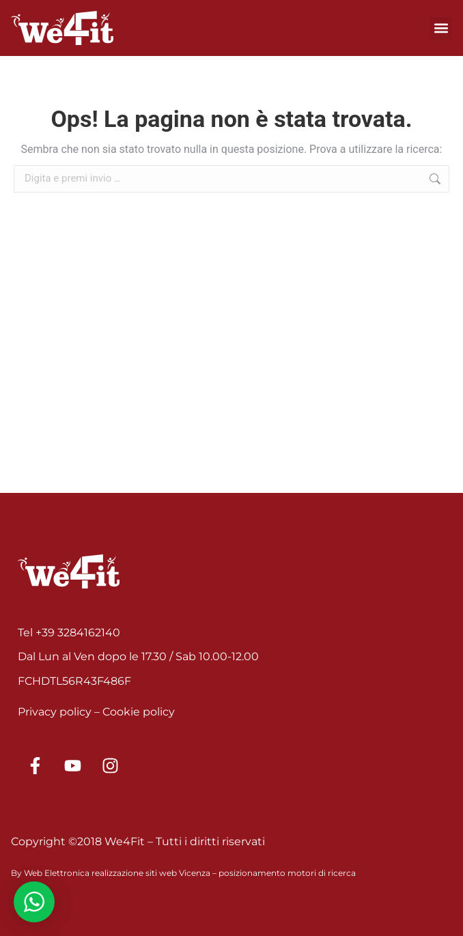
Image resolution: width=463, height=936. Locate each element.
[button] (441, 28)
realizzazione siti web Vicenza (151, 873)
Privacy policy (55, 711)
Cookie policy (138, 711)
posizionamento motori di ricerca (287, 873)
